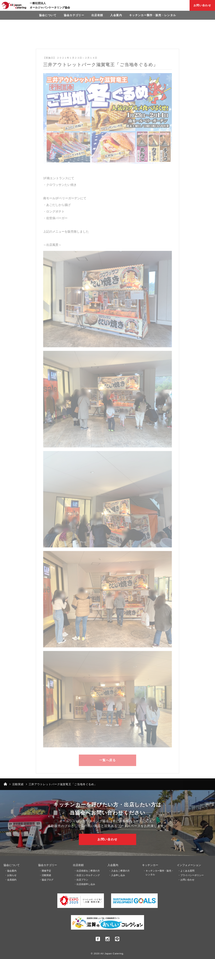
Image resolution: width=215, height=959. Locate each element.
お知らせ (11, 875)
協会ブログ (47, 879)
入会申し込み (118, 875)
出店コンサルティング (88, 875)
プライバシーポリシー (192, 875)
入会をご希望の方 (120, 870)
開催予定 (46, 870)
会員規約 (11, 879)
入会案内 (116, 15)
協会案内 (11, 870)
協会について (48, 15)
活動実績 (46, 875)
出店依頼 (97, 15)
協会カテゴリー (74, 15)
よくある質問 (187, 870)
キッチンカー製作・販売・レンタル (152, 15)
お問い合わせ (202, 5)
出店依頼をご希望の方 (88, 870)
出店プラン (82, 879)
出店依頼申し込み (86, 884)
